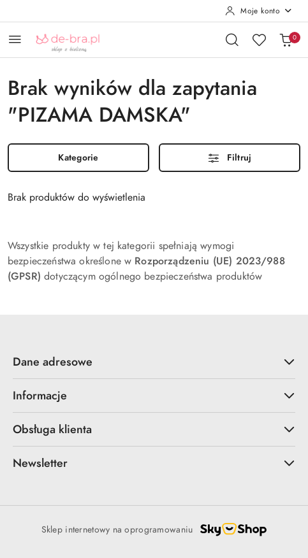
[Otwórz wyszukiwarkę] (232, 39)
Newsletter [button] (154, 463)
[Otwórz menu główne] (15, 39)
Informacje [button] (154, 395)
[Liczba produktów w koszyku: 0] (286, 39)
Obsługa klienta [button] (154, 429)
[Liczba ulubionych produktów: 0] (259, 39)
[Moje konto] (259, 11)
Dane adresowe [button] (154, 361)
